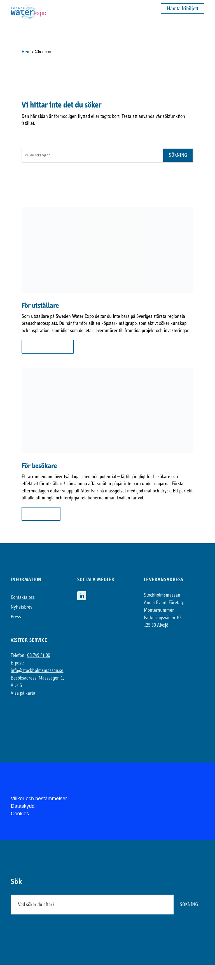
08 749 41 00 (38, 655)
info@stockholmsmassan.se (37, 670)
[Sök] (92, 155)
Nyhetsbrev (21, 607)
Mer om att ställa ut (48, 346)
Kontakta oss (23, 597)
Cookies (20, 813)
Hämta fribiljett (182, 8)
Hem (26, 52)
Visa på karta (23, 693)
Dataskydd (22, 806)
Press (16, 617)
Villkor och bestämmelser (39, 798)
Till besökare (41, 514)
